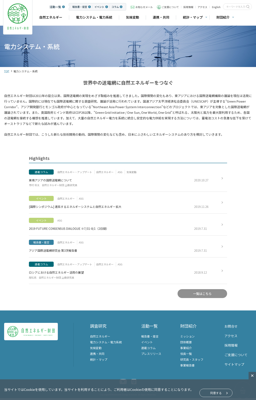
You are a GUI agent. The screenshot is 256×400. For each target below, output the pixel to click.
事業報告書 (187, 367)
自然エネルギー (50, 17)
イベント (99, 7)
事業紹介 (186, 350)
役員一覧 (186, 355)
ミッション (187, 338)
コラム (115, 7)
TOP (6, 71)
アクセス (202, 7)
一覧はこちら (202, 296)
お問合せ (231, 328)
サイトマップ (234, 366)
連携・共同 (161, 17)
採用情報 (188, 7)
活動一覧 (55, 7)
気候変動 (132, 17)
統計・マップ (193, 17)
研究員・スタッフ (191, 361)
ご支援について (170, 7)
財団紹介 (223, 17)
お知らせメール (144, 7)
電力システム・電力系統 (94, 17)
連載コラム (148, 350)
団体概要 (186, 344)
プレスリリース (151, 355)
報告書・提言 (79, 7)
